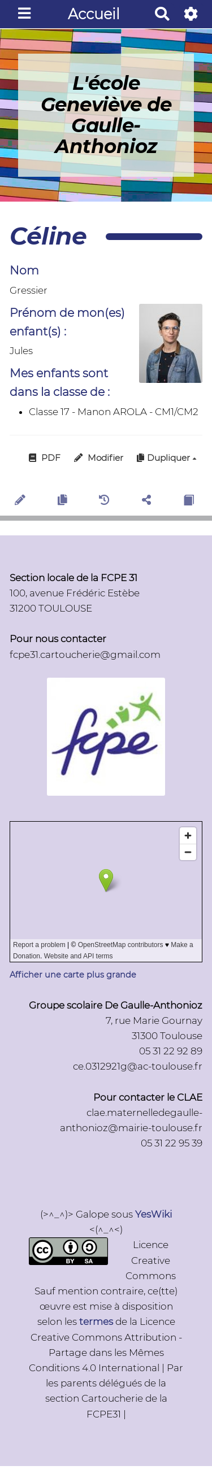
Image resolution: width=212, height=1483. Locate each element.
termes (96, 1321)
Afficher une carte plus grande (73, 975)
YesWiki (153, 1214)
